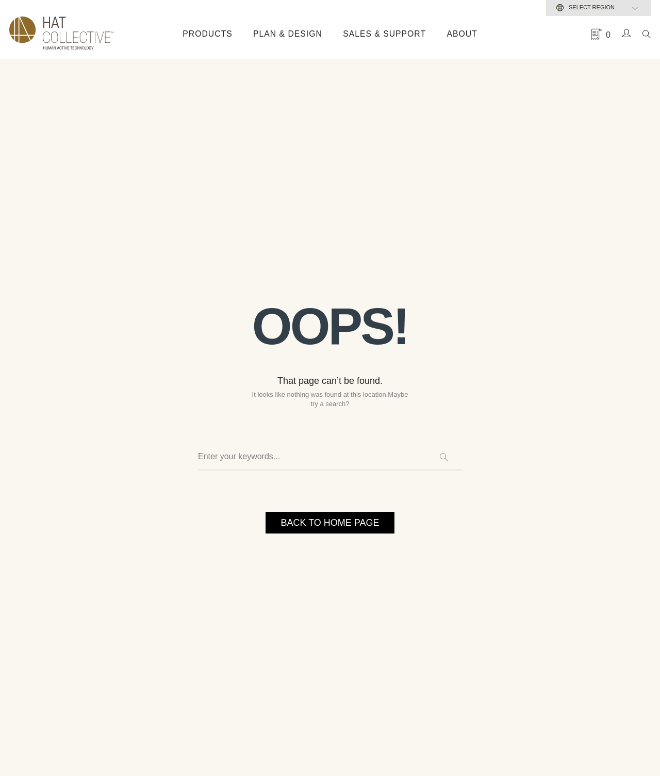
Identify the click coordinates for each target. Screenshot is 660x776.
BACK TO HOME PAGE (329, 522)
